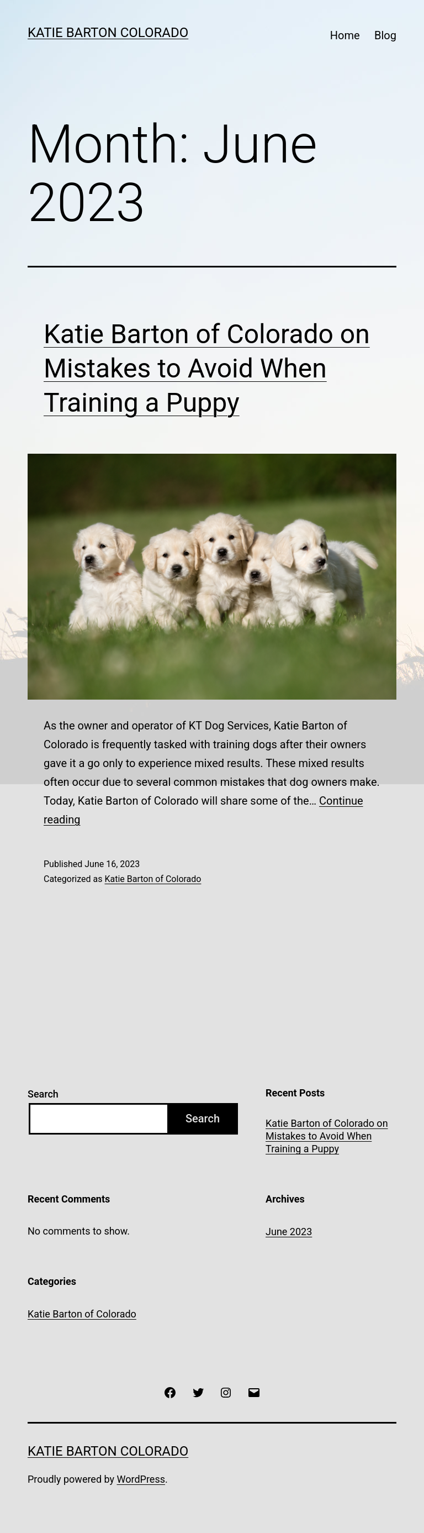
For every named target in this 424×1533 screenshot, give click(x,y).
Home (345, 35)
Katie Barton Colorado (108, 32)
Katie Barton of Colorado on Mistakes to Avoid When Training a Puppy (207, 368)
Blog (385, 35)
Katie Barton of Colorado (152, 879)
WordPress (141, 1479)
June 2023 (289, 1231)
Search (43, 1094)
